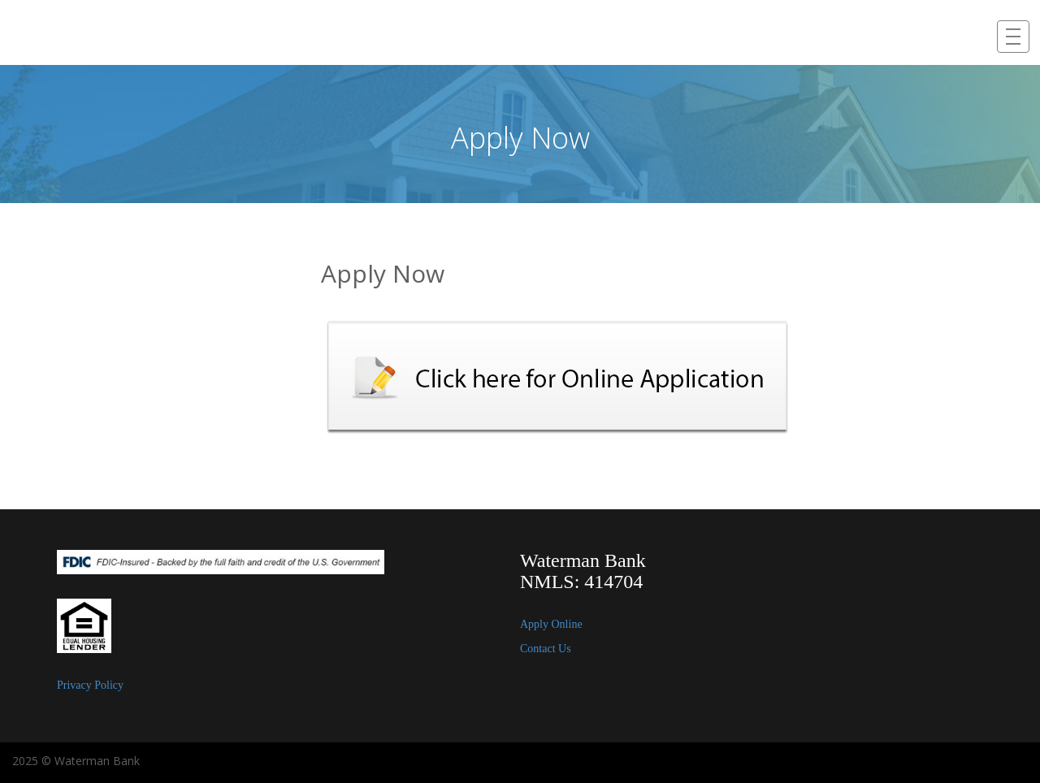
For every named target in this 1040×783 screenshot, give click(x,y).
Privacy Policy (90, 685)
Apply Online (551, 624)
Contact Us (545, 648)
